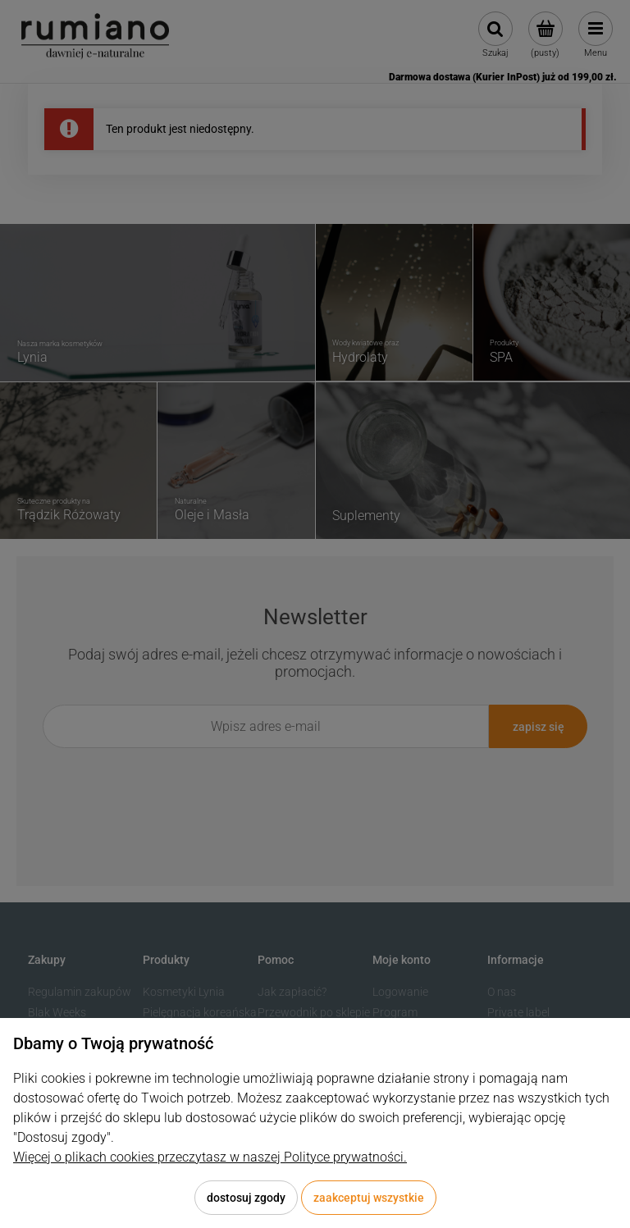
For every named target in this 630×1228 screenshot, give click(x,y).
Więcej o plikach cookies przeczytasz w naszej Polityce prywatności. (210, 1157)
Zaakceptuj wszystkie (368, 1197)
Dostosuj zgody (246, 1197)
